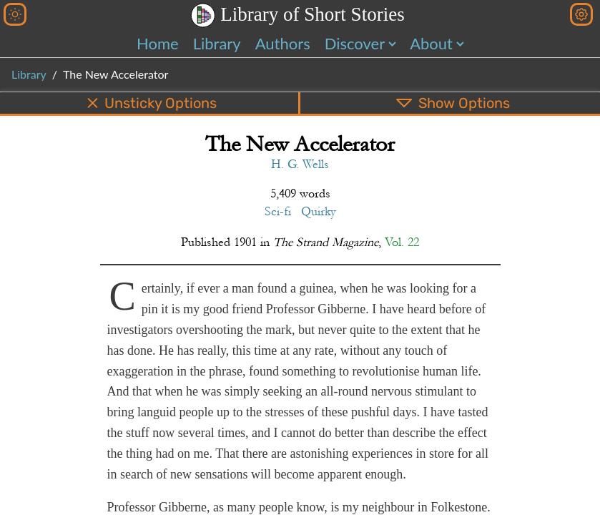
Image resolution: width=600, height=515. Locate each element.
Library (217, 43)
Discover (355, 43)
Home (158, 43)
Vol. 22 (402, 242)
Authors (282, 43)
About (431, 43)
